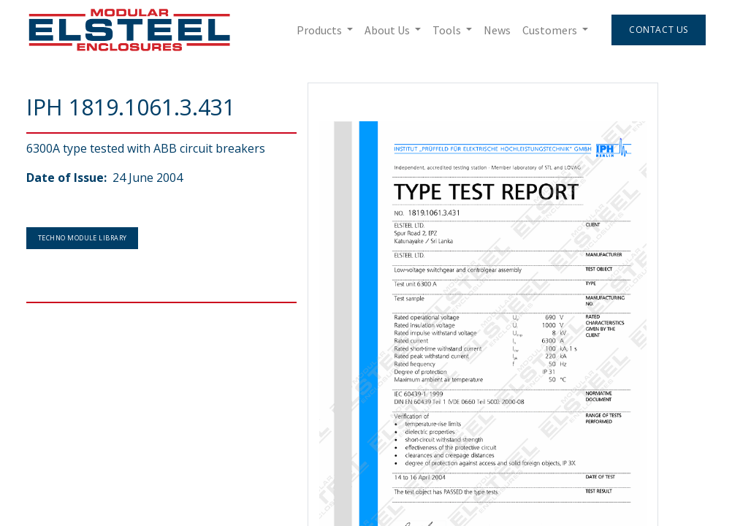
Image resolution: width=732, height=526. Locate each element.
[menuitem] (497, 30)
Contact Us (658, 29)
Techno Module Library (82, 238)
